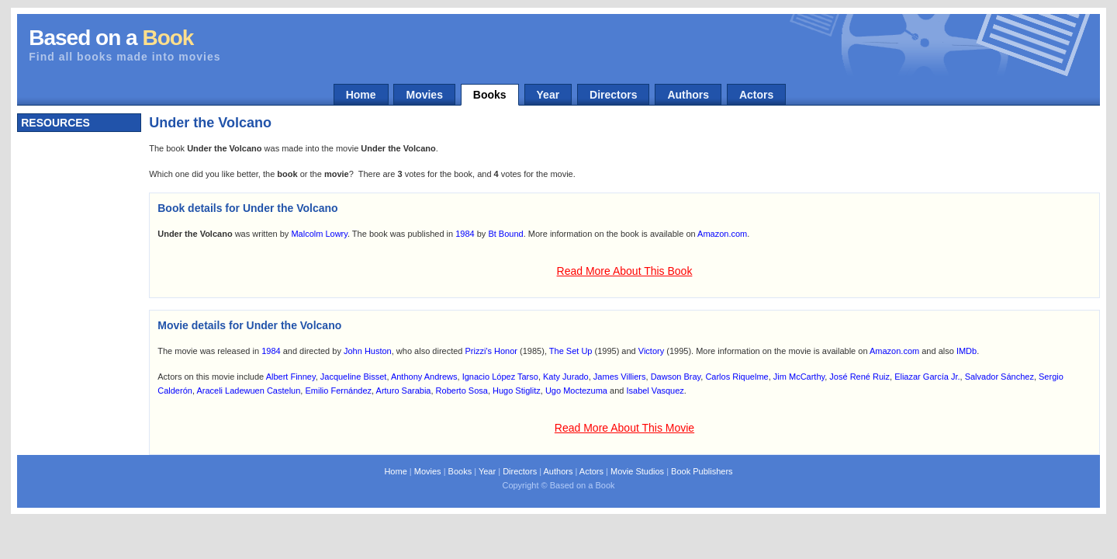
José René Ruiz (859, 376)
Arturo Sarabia (403, 390)
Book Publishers (702, 471)
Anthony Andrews (424, 376)
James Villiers (619, 376)
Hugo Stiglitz (517, 390)
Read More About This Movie (624, 428)
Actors (756, 95)
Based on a (111, 38)
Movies (424, 95)
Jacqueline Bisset (353, 376)
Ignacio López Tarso (500, 376)
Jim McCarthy (799, 376)
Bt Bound (505, 233)
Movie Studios (637, 471)
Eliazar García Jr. (927, 376)
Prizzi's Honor (491, 351)
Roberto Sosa (462, 390)
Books (490, 95)
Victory (651, 351)
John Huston (368, 351)
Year (548, 95)
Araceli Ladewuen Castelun (248, 390)
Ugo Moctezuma (576, 390)
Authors (688, 95)
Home (361, 95)
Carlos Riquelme (736, 376)
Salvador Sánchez (999, 376)
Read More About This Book (625, 271)
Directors (613, 95)
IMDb (966, 351)
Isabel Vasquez (654, 390)
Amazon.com (722, 233)
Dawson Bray (676, 376)
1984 (464, 233)
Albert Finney (291, 376)
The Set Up (571, 351)
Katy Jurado (566, 376)
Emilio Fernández (338, 390)
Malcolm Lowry (319, 233)
